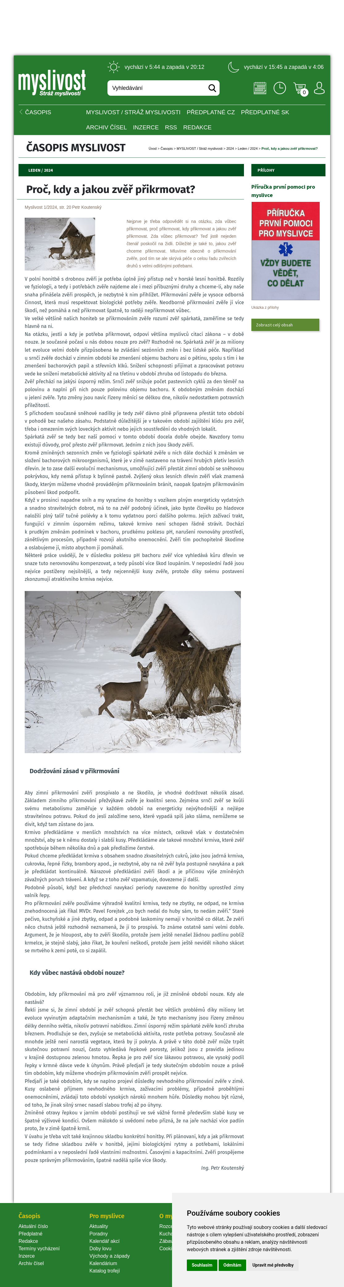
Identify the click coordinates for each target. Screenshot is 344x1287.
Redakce (197, 127)
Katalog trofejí (104, 1270)
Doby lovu (100, 1248)
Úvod (153, 148)
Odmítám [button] (232, 1265)
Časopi (167, 148)
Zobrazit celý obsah (274, 325)
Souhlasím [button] (202, 1265)
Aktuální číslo (33, 1226)
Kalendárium (103, 1263)
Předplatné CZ (211, 112)
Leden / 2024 (248, 148)
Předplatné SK (265, 112)
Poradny (98, 1233)
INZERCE (146, 127)
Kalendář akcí (104, 1241)
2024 (230, 148)
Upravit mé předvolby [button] (272, 1265)
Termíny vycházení (39, 1248)
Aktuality (98, 1226)
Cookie (168, 1248)
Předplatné (30, 1233)
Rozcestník (171, 1226)
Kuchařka (169, 1233)
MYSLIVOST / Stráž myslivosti (133, 112)
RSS (171, 127)
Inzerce (27, 1256)
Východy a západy (109, 1256)
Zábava (167, 1241)
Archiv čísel (106, 127)
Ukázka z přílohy (265, 307)
